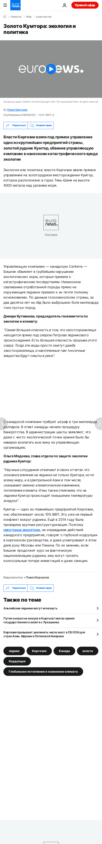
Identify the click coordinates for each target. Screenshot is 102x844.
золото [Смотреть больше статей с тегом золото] (87, 650)
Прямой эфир (85, 5)
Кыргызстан (44, 16)
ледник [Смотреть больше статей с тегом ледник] (14, 650)
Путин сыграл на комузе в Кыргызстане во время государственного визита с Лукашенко (38, 620)
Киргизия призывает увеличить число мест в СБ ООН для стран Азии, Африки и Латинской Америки (44, 634)
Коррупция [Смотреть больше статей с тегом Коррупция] (17, 661)
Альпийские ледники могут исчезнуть (30, 608)
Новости (16, 16)
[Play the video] (51, 69)
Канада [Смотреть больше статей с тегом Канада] (64, 650)
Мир (29, 16)
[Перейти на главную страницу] (15, 5)
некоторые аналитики (21, 530)
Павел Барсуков (17, 109)
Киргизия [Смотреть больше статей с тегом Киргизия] (39, 650)
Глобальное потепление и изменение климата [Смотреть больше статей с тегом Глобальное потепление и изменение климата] (43, 671)
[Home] (4, 16)
